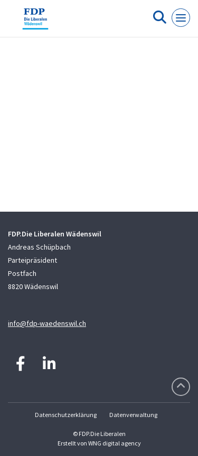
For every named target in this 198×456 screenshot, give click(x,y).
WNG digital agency (114, 443)
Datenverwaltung (133, 415)
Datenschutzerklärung (66, 415)
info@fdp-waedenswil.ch (47, 323)
